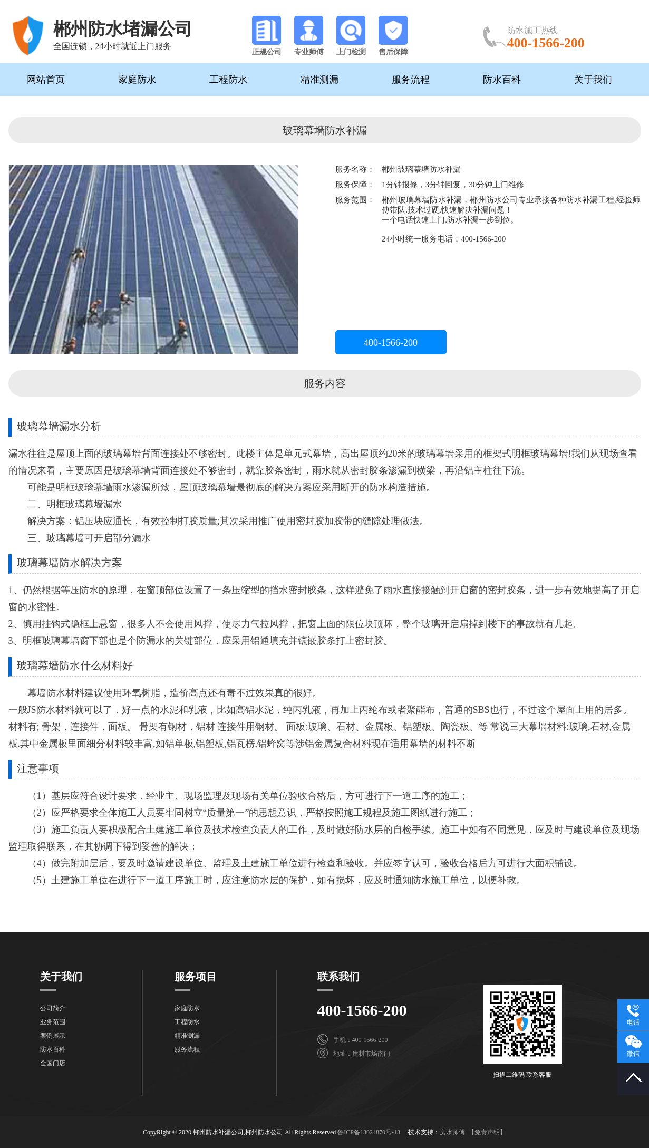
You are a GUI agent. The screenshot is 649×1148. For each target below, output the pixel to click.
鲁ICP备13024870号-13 (368, 1132)
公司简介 (52, 1008)
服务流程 (411, 79)
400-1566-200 (391, 342)
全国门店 (52, 1063)
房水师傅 (452, 1132)
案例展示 (52, 1035)
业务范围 (52, 1022)
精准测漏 (319, 79)
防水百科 (502, 79)
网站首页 (46, 79)
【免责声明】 (487, 1132)
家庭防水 (137, 79)
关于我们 (593, 79)
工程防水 (228, 79)
